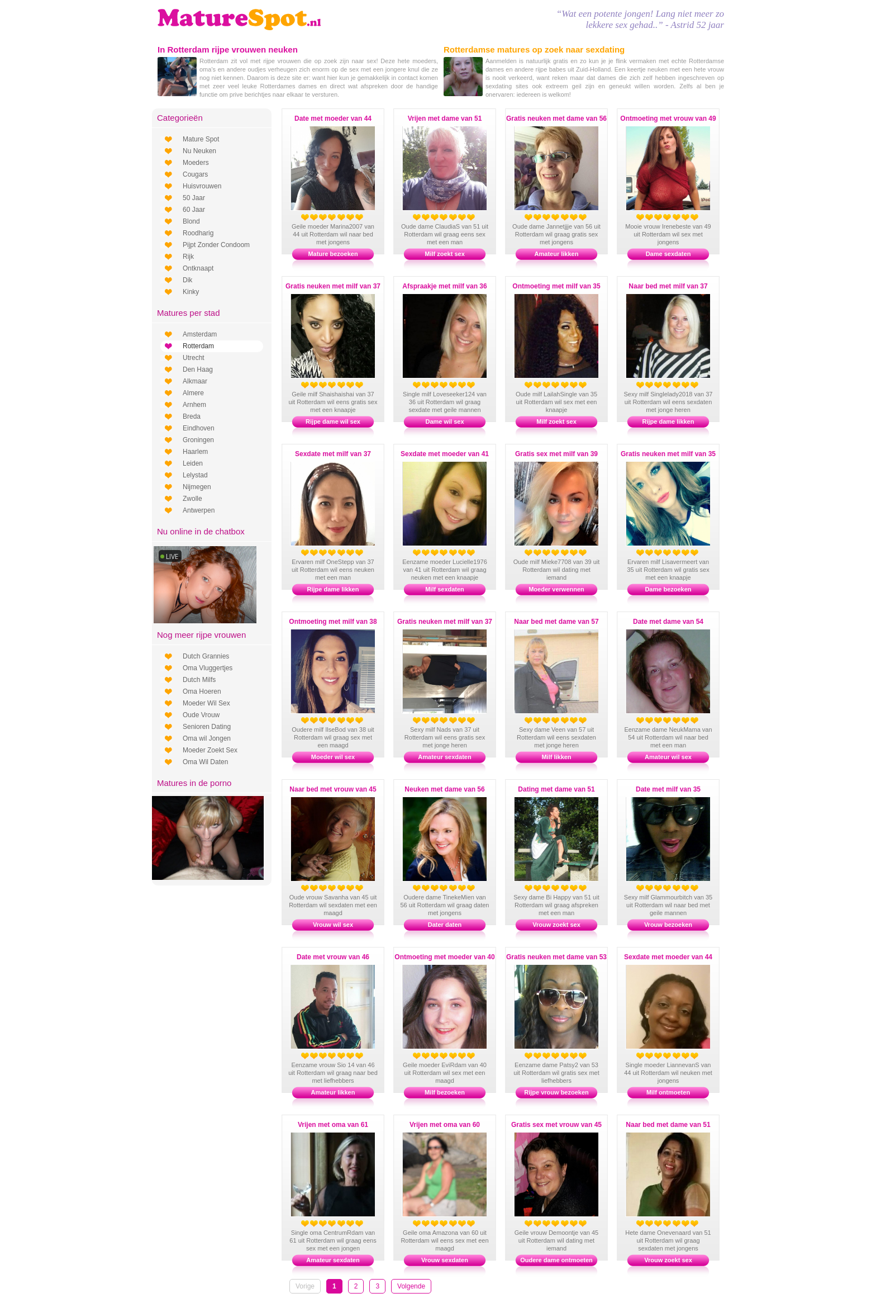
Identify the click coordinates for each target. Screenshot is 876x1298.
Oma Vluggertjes (207, 668)
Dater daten (445, 924)
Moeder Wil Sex (206, 703)
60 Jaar (194, 210)
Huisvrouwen (202, 186)
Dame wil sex (444, 421)
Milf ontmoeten (668, 1092)
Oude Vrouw (201, 715)
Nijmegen (197, 487)
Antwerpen (199, 510)
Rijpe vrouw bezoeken (556, 1092)
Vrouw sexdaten (444, 1260)
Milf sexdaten (444, 589)
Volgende (411, 1286)
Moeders (196, 163)
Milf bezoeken (445, 1092)
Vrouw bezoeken (668, 924)
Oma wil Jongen (207, 738)
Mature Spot (201, 139)
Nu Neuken (199, 151)
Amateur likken (557, 253)
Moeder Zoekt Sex (210, 750)
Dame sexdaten (668, 253)
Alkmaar (195, 381)
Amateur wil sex (668, 757)
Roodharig (198, 233)
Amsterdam (200, 334)
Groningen (198, 440)
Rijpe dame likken (668, 421)
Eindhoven (199, 428)
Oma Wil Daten (205, 762)
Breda (192, 416)
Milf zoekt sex (445, 253)
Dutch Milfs (199, 680)
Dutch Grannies (206, 656)
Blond (191, 221)
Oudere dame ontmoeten (556, 1260)
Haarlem (195, 452)
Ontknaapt (198, 268)
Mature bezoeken (333, 253)
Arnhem (194, 405)
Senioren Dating (207, 727)
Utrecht (193, 358)
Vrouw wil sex (333, 924)
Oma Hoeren (202, 691)
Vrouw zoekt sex (556, 924)
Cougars (195, 174)
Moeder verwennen (556, 589)
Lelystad (195, 475)
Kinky (191, 292)
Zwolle (192, 499)
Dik (187, 280)
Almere (193, 393)
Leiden (193, 463)
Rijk (188, 256)
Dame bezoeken (668, 589)
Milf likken (556, 757)
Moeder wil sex (333, 757)
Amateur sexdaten (444, 757)
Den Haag (198, 369)
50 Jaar (194, 198)
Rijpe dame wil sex (333, 421)
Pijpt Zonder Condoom (216, 245)
